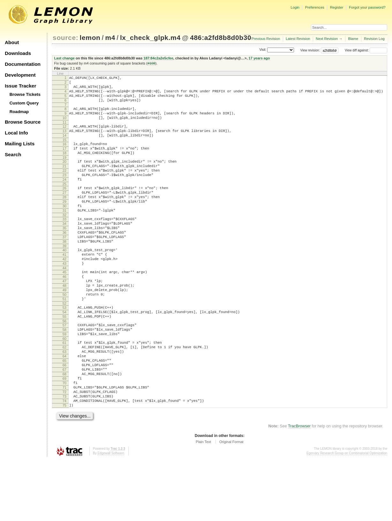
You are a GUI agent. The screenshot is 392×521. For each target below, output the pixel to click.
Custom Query (24, 103)
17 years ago (259, 58)
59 (64, 380)
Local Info (16, 132)
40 (64, 281)
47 (64, 317)
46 (64, 312)
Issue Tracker (20, 85)
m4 (110, 37)
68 (64, 428)
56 (64, 365)
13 (64, 140)
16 (64, 155)
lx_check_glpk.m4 (150, 37)
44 (64, 302)
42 (64, 292)
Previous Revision (266, 39)
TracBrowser (299, 487)
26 (64, 207)
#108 (151, 63)
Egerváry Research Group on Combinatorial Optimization (346, 514)
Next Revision (327, 39)
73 (64, 455)
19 (64, 172)
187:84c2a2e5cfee (158, 58)
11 (64, 131)
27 (64, 213)
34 (64, 249)
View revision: (310, 50)
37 (64, 266)
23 (64, 192)
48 (64, 323)
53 (64, 349)
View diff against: (366, 50)
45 (64, 307)
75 (64, 466)
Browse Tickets (25, 94)
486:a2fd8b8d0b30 (220, 37)
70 (64, 439)
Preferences (314, 7)
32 (64, 240)
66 (64, 417)
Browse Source (23, 122)
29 (64, 224)
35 (64, 255)
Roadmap (19, 111)
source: (65, 37)
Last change (64, 58)
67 (64, 422)
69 (64, 433)
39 (64, 277)
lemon (90, 37)
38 (64, 271)
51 (64, 339)
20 (64, 176)
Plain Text (203, 503)
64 (64, 406)
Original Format (231, 503)
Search (13, 154)
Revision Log (374, 39)
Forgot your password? (367, 7)
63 (64, 400)
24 (64, 198)
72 (64, 449)
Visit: (262, 50)
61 (64, 390)
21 (64, 181)
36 (64, 260)
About (12, 42)
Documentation (23, 64)
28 (64, 218)
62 (64, 395)
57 (64, 369)
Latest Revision (298, 39)
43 (64, 297)
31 (64, 234)
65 (64, 411)
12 (64, 135)
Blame (353, 39)
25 (64, 203)
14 (64, 146)
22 (64, 187)
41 (64, 286)
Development (20, 75)
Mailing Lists (19, 143)
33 (64, 244)
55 (64, 360)
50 (64, 334)
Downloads (18, 53)
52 (64, 345)
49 (64, 328)
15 (64, 151)
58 (64, 375)
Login (294, 7)
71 (64, 444)
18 (64, 166)
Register (336, 7)
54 (64, 354)
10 (64, 125)
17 (64, 161)
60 (64, 385)
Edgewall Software (110, 514)
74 (64, 460)
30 (64, 229)
